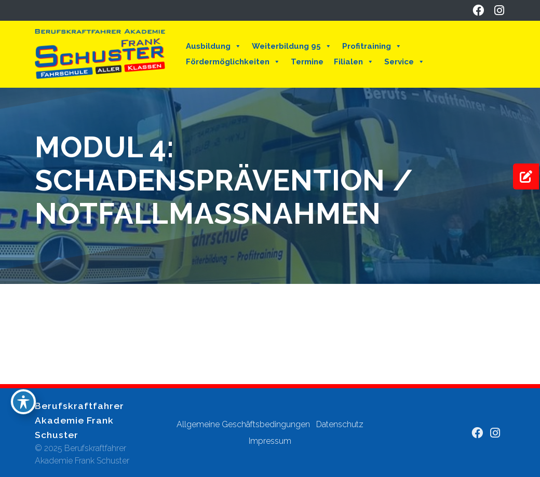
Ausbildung (213, 46)
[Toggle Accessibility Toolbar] (23, 401)
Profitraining (372, 46)
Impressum (270, 441)
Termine (307, 61)
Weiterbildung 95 (292, 46)
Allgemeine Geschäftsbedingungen (243, 424)
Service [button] (404, 62)
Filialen (354, 62)
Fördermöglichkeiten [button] (233, 62)
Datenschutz (339, 424)
